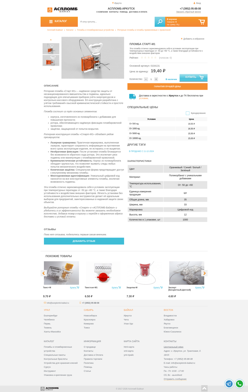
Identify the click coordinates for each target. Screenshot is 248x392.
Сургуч (47, 367)
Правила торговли (93, 359)
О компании (102, 12)
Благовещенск (171, 327)
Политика (89, 363)
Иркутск (128, 315)
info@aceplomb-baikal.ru (58, 303)
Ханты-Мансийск (52, 331)
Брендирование (198, 113)
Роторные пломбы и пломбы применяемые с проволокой (144, 30)
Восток (168, 310)
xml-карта (128, 351)
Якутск (167, 323)
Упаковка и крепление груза (58, 375)
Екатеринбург (51, 315)
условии (143, 98)
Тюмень (48, 327)
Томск (87, 327)
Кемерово (89, 323)
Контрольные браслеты (56, 359)
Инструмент (50, 371)
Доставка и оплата (138, 12)
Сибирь (89, 310)
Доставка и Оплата (93, 355)
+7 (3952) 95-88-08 (190, 8)
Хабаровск (169, 319)
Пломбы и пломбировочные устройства (95, 30)
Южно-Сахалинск (172, 331)
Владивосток (170, 315)
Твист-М (47, 287)
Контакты (113, 12)
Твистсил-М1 (91, 287)
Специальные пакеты (55, 355)
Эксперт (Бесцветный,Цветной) (179, 288)
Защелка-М (132, 287)
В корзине (172, 19)
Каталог (70, 30)
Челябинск (49, 319)
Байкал (128, 310)
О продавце (90, 347)
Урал (47, 310)
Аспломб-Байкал (55, 30)
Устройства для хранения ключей (61, 363)
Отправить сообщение (175, 379)
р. (178, 24)
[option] (92, 58)
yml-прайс (129, 355)
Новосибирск (90, 315)
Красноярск (89, 319)
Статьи (87, 371)
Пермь (47, 323)
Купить (194, 78)
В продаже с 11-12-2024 (141, 151)
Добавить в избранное (193, 39)
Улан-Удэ (128, 323)
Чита (126, 319)
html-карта (129, 347)
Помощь (124, 12)
